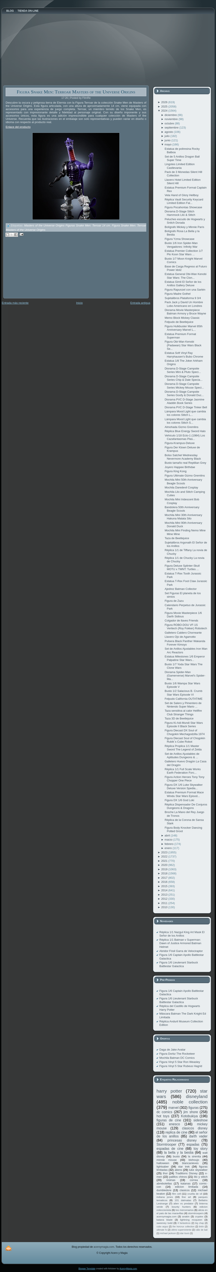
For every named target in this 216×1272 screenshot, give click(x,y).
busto (176, 1156)
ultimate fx (162, 1230)
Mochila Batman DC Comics (177, 1057)
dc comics (164, 1112)
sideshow (200, 1120)
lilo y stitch (201, 1176)
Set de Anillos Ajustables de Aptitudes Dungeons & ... (182, 755)
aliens (178, 1169)
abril (168, 835)
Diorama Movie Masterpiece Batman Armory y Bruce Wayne (185, 311)
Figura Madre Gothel (177, 293)
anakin (186, 1216)
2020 (164, 865)
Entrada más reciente (15, 302)
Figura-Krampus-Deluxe (180, 443)
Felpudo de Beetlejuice (179, 322)
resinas (170, 1180)
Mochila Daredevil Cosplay (181, 487)
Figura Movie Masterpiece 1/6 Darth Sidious (183, 614)
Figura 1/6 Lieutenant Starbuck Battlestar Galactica (178, 964)
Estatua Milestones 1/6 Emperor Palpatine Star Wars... (185, 658)
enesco (174, 1124)
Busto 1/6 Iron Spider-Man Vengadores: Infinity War (181, 244)
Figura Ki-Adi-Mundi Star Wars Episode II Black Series (184, 724)
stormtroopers (196, 1213)
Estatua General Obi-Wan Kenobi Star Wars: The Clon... (185, 275)
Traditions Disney (186, 1173)
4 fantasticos (184, 1223)
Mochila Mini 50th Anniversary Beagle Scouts (183, 481)
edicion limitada (186, 1186)
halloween (163, 1163)
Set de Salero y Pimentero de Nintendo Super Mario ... (183, 704)
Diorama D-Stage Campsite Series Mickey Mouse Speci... (184, 385)
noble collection (190, 1101)
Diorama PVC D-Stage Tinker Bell (186, 407)
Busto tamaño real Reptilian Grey (185, 462)
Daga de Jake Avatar (172, 1049)
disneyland (197, 1096)
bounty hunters (181, 1206)
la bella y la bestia (178, 1152)
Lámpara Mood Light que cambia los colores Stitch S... (185, 421)
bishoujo (194, 1159)
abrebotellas (164, 1183)
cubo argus (162, 1226)
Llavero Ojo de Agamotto (180, 636)
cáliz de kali (202, 1230)
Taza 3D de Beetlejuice (179, 718)
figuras (193, 1107)
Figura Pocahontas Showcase (183, 207)
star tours (184, 1233)
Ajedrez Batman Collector (180, 588)
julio (167, 136)
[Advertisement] (35, 271)
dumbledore (164, 1190)
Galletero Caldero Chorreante (183, 632)
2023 (164, 852)
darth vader (198, 1136)
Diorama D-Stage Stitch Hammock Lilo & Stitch (180, 213)
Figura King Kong (175, 471)
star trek (184, 1166)
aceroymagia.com (166, 1216)
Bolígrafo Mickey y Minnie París (184, 227)
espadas (192, 1144)
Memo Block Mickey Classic (182, 317)
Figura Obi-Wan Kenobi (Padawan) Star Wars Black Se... (183, 345)
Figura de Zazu (174, 600)
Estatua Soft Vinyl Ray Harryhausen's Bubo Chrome (184, 354)
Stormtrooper (166, 1144)
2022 (164, 856)
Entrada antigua (140, 302)
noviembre (171, 119)
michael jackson (168, 1233)
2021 (164, 860)
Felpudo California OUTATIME (183, 698)
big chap (199, 1223)
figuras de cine (169, 1120)
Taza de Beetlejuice (177, 538)
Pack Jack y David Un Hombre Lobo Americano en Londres (184, 304)
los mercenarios (185, 1210)
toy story (201, 1148)
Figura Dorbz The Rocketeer (177, 1053)
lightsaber (163, 1166)
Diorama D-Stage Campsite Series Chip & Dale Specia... (183, 378)
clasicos (185, 1190)
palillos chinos (178, 1176)
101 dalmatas (183, 1200)
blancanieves (190, 1163)
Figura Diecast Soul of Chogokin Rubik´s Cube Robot (185, 740)
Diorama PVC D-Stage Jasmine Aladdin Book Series (184, 401)
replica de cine (176, 1132)
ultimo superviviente (181, 1230)
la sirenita (194, 1156)
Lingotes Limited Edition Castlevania (180, 166)
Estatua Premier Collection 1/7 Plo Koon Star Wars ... (184, 252)
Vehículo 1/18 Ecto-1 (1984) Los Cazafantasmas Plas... (185, 437)
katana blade (165, 1219)
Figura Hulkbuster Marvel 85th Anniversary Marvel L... (183, 328)
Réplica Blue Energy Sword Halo (185, 431)
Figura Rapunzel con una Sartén (185, 289)
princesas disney (181, 1140)
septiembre (172, 127)
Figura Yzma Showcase (179, 239)
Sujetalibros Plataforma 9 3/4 (183, 298)
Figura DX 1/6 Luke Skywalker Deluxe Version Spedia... (184, 786)
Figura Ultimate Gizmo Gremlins (185, 475)
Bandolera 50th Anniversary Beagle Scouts (182, 509)
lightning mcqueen (191, 1219)
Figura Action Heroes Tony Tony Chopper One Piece (184, 778)
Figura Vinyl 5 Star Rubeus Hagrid (180, 1066)
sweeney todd (164, 1223)
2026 (164, 102)
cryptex (199, 1216)
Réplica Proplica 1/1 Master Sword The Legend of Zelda (183, 747)
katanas (186, 1183)
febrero (169, 844)
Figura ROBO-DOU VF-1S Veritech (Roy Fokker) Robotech (186, 626)
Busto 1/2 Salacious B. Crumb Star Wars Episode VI (183, 692)
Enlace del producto (18, 127)
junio (168, 140)
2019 (164, 869)
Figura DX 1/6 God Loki (179, 800)
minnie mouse (167, 1159)
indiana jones (165, 1197)
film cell (176, 1193)
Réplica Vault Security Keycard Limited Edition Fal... (184, 201)
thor (165, 1173)
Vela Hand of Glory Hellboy (181, 195)
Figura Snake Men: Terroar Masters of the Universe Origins (76, 91)
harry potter (169, 1090)
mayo (168, 144)
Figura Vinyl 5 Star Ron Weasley (179, 1062)
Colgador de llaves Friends (181, 620)
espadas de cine (170, 1148)
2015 (164, 886)
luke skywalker (198, 1169)
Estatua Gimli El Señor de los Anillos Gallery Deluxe (183, 283)
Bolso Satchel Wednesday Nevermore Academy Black (183, 457)
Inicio (79, 302)
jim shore (190, 1112)
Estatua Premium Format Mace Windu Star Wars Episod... (184, 794)
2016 (164, 881)
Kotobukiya (189, 1116)
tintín (201, 1226)
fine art (186, 1197)
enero (169, 848)
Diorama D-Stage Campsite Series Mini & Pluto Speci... (183, 370)
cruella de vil (194, 1193)
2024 (164, 110)
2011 (164, 903)
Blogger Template (86, 1268)
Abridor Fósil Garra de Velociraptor (181, 951)
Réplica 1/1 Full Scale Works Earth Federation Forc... (183, 771)
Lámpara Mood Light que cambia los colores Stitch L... (185, 413)
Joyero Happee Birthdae (180, 467)
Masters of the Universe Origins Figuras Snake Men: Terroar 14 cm (67, 225)
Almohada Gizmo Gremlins (181, 427)
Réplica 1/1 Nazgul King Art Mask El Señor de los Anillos (181, 933)
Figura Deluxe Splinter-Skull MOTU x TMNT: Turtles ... (182, 567)
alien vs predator (183, 1203)
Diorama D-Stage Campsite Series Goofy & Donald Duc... (184, 393)
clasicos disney (195, 1128)
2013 (164, 894)
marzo (169, 839)
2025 (164, 106)
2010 (164, 907)
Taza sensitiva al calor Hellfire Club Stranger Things (183, 712)
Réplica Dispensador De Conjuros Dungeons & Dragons (186, 806)
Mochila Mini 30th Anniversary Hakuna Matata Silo (183, 516)
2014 (164, 890)
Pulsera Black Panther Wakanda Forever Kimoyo (185, 642)
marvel (173, 1107)
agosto (169, 131)
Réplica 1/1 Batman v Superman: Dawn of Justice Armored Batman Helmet (180, 943)
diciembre (171, 115)
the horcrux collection (184, 1226)
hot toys (163, 1116)
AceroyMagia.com (128, 1268)
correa (194, 1180)
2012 (164, 898)
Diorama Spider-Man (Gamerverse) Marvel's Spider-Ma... (185, 675)
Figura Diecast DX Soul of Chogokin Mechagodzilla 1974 (184, 732)
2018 (164, 873)
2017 (164, 877)
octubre (170, 123)
